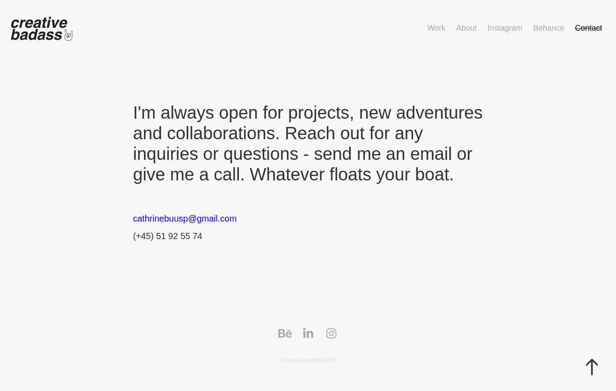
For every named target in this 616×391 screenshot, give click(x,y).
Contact (588, 28)
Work (436, 28)
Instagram (504, 28)
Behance (548, 28)
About (466, 28)
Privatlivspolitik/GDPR (308, 360)
